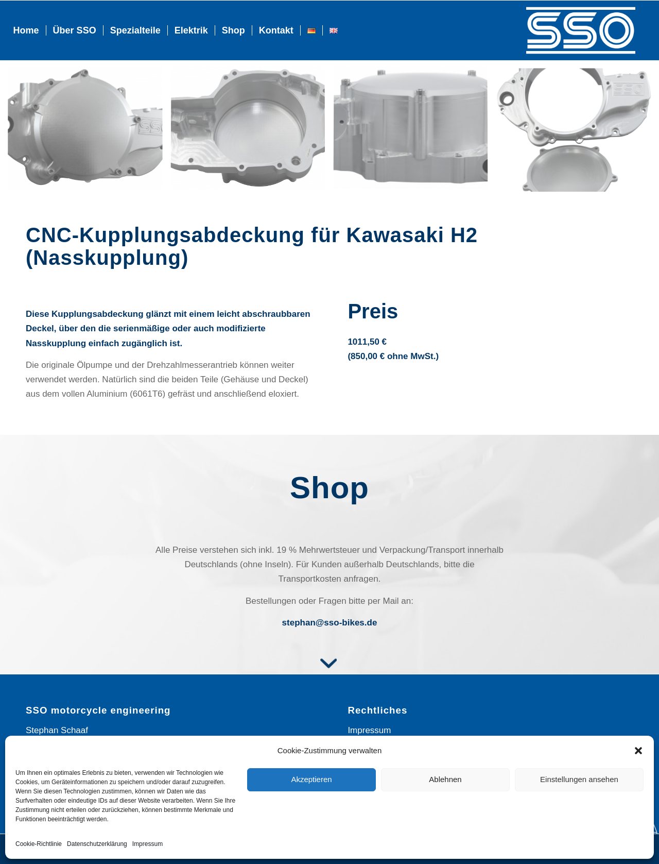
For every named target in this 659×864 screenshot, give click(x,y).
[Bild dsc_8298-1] (89, 132)
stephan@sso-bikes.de (329, 623)
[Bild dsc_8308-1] (251, 132)
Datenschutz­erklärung (97, 844)
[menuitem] (26, 30)
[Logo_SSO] (581, 30)
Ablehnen (445, 779)
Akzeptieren (311, 779)
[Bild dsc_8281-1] (414, 132)
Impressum (147, 844)
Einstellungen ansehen (579, 779)
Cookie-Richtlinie (38, 844)
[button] (638, 751)
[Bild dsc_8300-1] (577, 132)
